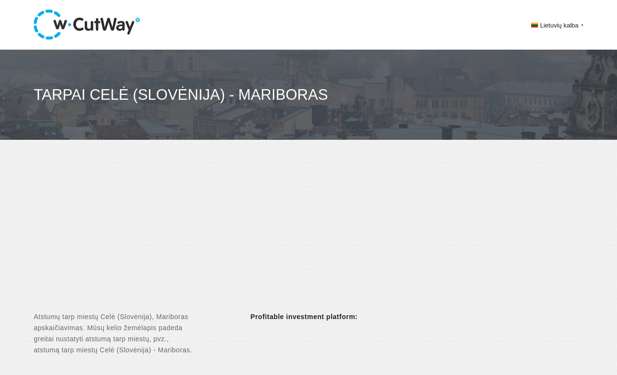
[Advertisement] (308, 234)
